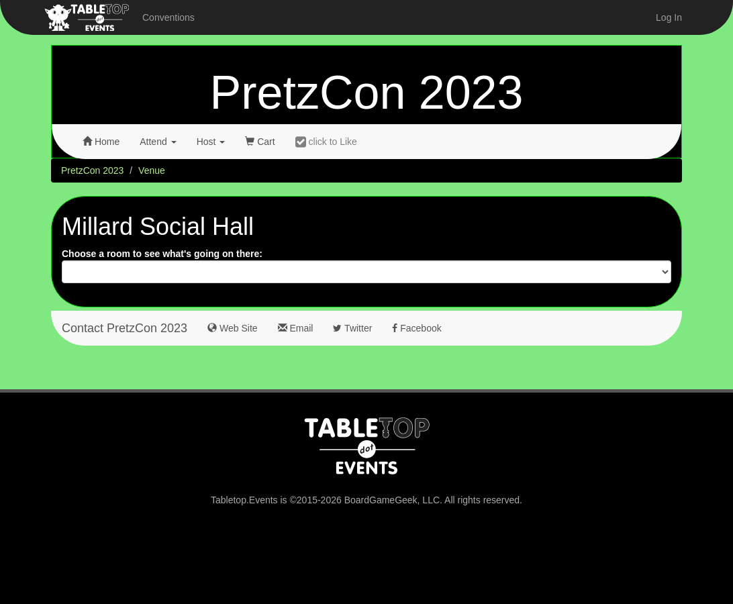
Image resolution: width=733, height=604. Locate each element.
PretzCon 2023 (367, 92)
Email (295, 328)
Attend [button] (158, 141)
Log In (669, 17)
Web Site (232, 328)
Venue (151, 170)
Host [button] (211, 141)
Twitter (352, 328)
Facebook (416, 328)
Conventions (168, 17)
